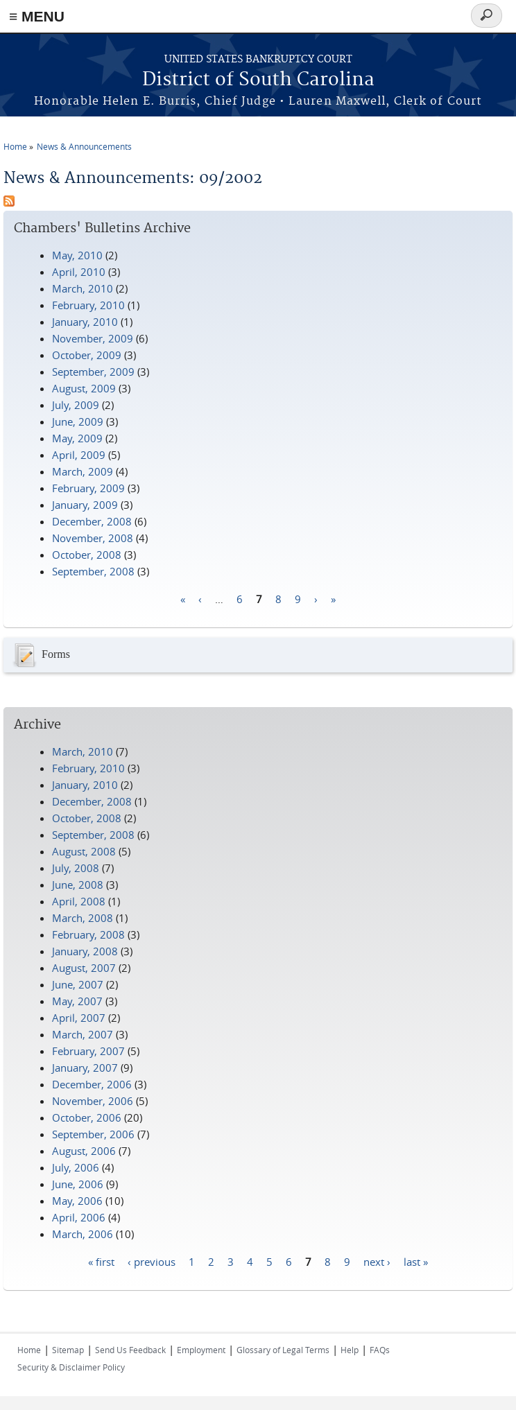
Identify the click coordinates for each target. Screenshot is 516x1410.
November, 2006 (92, 1101)
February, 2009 (88, 488)
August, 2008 (84, 851)
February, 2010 (88, 305)
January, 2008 (85, 951)
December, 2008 (92, 521)
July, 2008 (75, 868)
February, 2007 (88, 1051)
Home (15, 146)
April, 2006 (78, 1217)
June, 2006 (77, 1184)
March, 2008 (82, 918)
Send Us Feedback (130, 1349)
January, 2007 (85, 1067)
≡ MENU (36, 16)
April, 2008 (78, 901)
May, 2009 (77, 438)
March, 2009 (82, 471)
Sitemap (68, 1349)
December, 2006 (92, 1084)
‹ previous (151, 1261)
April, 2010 (78, 272)
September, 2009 (93, 371)
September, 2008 (93, 571)
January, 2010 (85, 322)
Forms (40, 655)
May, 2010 (77, 255)
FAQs (380, 1349)
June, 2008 (77, 884)
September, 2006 (93, 1134)
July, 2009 (75, 405)
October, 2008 (86, 555)
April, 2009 (78, 455)
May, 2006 (77, 1201)
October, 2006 (86, 1117)
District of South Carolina (258, 80)
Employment (201, 1349)
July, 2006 (75, 1167)
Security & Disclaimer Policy (71, 1367)
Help (350, 1349)
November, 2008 (92, 538)
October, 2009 (86, 355)
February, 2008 (88, 934)
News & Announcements (84, 146)
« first (101, 1261)
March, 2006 (82, 1234)
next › (376, 1261)
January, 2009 (85, 505)
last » (416, 1261)
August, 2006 (84, 1151)
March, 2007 (82, 1034)
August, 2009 (84, 388)
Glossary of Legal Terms (283, 1349)
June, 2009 (77, 421)
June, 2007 (77, 984)
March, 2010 (82, 288)
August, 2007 (84, 968)
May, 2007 (77, 1001)
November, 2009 (92, 338)
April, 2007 (78, 1018)
